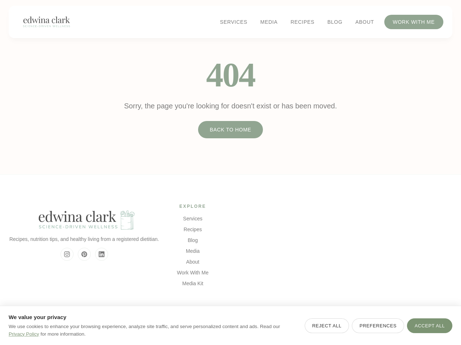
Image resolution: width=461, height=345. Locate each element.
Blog (335, 22)
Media (269, 22)
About (364, 22)
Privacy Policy (24, 334)
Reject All (327, 325)
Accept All (430, 325)
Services (233, 22)
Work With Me (414, 22)
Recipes (302, 22)
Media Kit (192, 283)
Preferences (378, 325)
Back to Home (230, 130)
